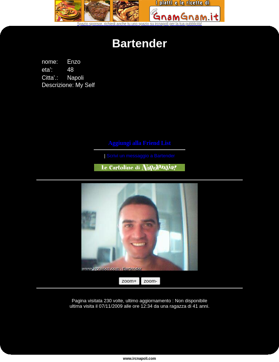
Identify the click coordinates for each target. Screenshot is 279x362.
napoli (142, 359)
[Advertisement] (139, 333)
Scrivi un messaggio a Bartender (141, 155)
